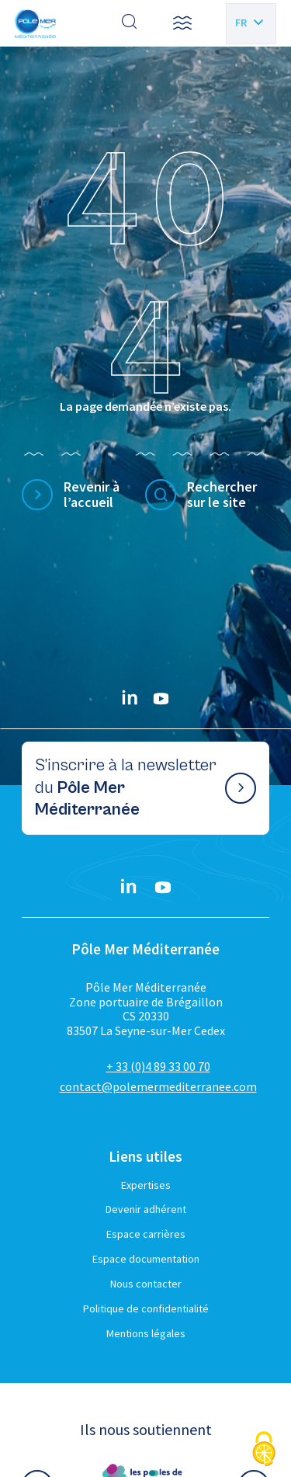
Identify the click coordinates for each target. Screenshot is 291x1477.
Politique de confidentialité (146, 1308)
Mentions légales (145, 1333)
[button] (182, 23)
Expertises (146, 1185)
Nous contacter (146, 1284)
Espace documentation (145, 1259)
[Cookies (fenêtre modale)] (264, 1450)
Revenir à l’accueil (92, 495)
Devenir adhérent (146, 1209)
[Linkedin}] (130, 699)
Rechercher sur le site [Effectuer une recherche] (222, 495)
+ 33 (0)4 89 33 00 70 (158, 1066)
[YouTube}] (161, 699)
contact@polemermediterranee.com (158, 1086)
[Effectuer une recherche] (129, 23)
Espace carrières (145, 1234)
